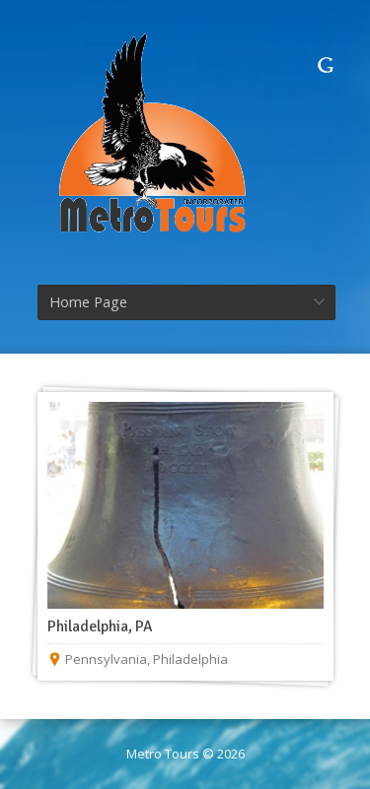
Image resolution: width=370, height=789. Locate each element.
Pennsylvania (106, 659)
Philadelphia (190, 659)
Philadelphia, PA (100, 626)
